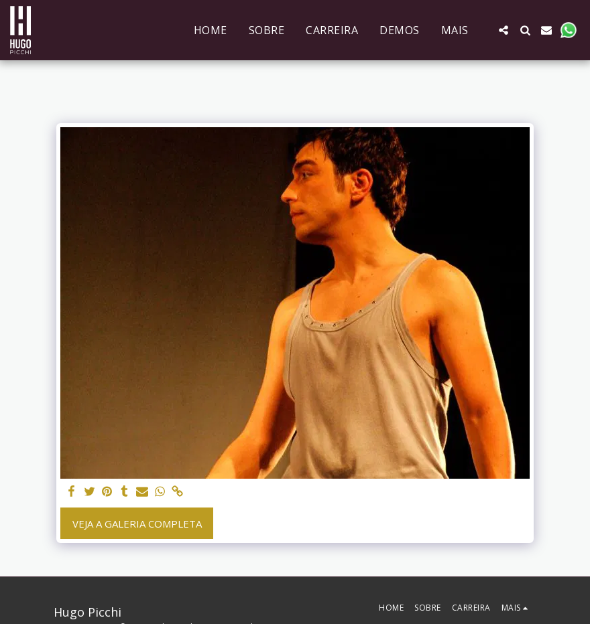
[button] (503, 30)
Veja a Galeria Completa (137, 523)
